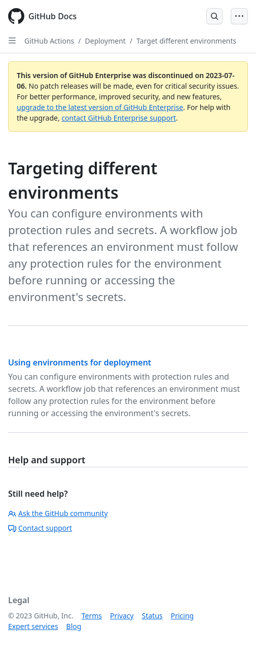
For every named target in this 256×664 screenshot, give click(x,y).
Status (152, 615)
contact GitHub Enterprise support (118, 118)
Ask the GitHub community (58, 513)
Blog (74, 626)
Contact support (40, 528)
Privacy (122, 615)
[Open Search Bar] (214, 16)
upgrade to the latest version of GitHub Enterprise (100, 107)
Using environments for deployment (79, 362)
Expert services (33, 626)
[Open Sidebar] (12, 40)
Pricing (182, 615)
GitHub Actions (49, 41)
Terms (92, 615)
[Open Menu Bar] (239, 16)
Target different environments (186, 41)
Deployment (105, 41)
